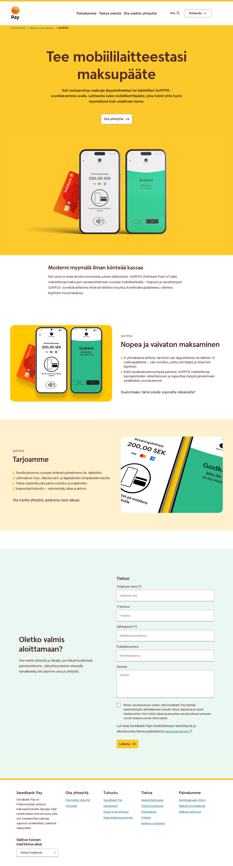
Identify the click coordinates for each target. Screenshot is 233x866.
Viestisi (121, 667)
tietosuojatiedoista (176, 731)
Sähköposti (124, 627)
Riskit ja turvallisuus (116, 812)
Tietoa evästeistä (152, 806)
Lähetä (124, 744)
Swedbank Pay (112, 800)
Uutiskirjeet (110, 806)
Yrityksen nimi (126, 586)
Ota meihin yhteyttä (140, 13)
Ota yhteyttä (113, 119)
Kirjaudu (195, 13)
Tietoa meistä (110, 13)
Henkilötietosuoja (152, 800)
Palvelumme (86, 13)
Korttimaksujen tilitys (192, 800)
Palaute (146, 817)
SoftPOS (126, 336)
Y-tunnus (123, 606)
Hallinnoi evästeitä (153, 823)
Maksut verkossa (190, 812)
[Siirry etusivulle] (15, 13)
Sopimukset (148, 812)
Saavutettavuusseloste (118, 817)
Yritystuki (71, 806)
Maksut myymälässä (42, 28)
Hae (175, 13)
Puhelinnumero (127, 647)
